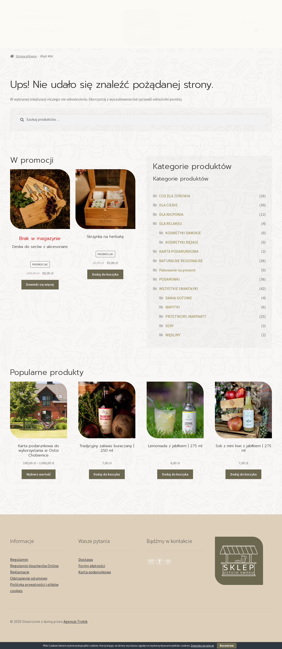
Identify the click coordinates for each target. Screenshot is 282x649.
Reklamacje (19, 572)
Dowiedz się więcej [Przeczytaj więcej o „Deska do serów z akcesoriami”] (40, 284)
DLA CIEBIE (168, 205)
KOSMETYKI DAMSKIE (183, 232)
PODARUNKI (169, 279)
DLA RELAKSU (170, 223)
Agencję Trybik (75, 621)
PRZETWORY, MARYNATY (185, 316)
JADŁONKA (186, 15)
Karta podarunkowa (94, 572)
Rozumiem (227, 645)
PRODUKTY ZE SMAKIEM (43, 16)
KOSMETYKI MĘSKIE (181, 242)
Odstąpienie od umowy (28, 578)
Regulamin (19, 559)
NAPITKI (172, 307)
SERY (169, 325)
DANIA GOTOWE (178, 297)
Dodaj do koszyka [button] (105, 274)
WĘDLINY (172, 334)
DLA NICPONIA (171, 214)
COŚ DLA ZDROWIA (174, 195)
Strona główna (26, 56)
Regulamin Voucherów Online (34, 565)
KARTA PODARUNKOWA (42, 29)
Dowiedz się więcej (202, 645)
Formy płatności (91, 565)
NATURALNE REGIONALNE (181, 260)
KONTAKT (184, 26)
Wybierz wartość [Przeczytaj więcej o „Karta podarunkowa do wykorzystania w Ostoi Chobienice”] (38, 474)
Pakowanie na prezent (177, 270)
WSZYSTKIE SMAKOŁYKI (178, 288)
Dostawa (85, 559)
